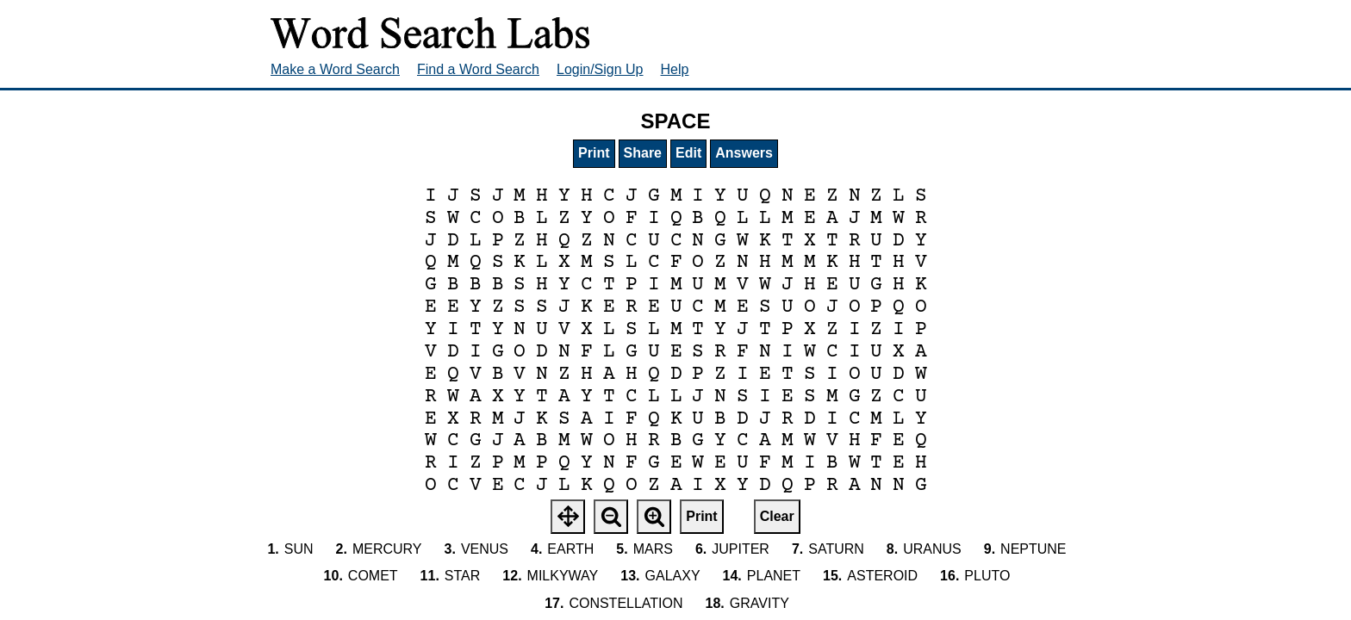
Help (675, 69)
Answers (744, 153)
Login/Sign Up (600, 69)
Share (643, 153)
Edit (688, 153)
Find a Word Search (478, 69)
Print (593, 153)
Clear (777, 516)
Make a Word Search (335, 69)
